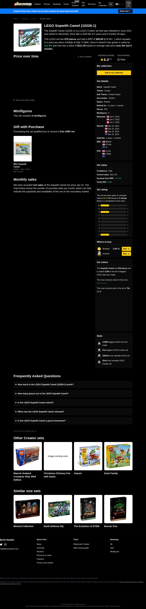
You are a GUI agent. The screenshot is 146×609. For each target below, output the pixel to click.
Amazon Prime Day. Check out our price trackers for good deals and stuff (46, 11)
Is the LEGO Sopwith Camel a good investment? (42, 421)
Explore (37, 4)
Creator (34, 19)
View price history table (24, 100)
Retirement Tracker (81, 544)
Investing (40, 548)
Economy (92, 4)
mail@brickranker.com (9, 549)
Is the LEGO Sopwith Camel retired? (36, 402)
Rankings (57, 4)
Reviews (40, 552)
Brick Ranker (7, 540)
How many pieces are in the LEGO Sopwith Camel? (43, 393)
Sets (112, 548)
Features (40, 559)
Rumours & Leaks (44, 555)
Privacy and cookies (45, 563)
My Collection (102, 4)
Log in (128, 4)
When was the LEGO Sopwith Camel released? (41, 412)
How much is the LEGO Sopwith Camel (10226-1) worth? (46, 384)
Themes (46, 4)
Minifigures (114, 552)
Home (16, 19)
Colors (66, 4)
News (39, 544)
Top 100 (83, 4)
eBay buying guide (81, 548)
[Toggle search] (110, 4)
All (111, 544)
